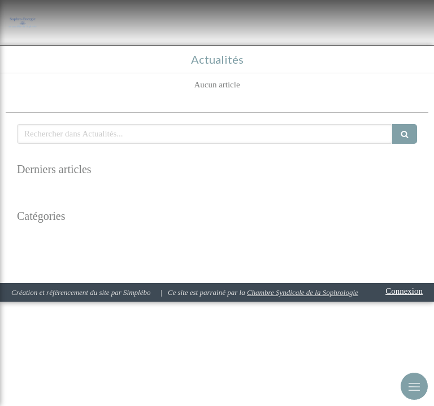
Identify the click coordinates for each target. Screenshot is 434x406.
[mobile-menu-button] (414, 386)
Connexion (404, 290)
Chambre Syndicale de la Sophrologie (302, 292)
